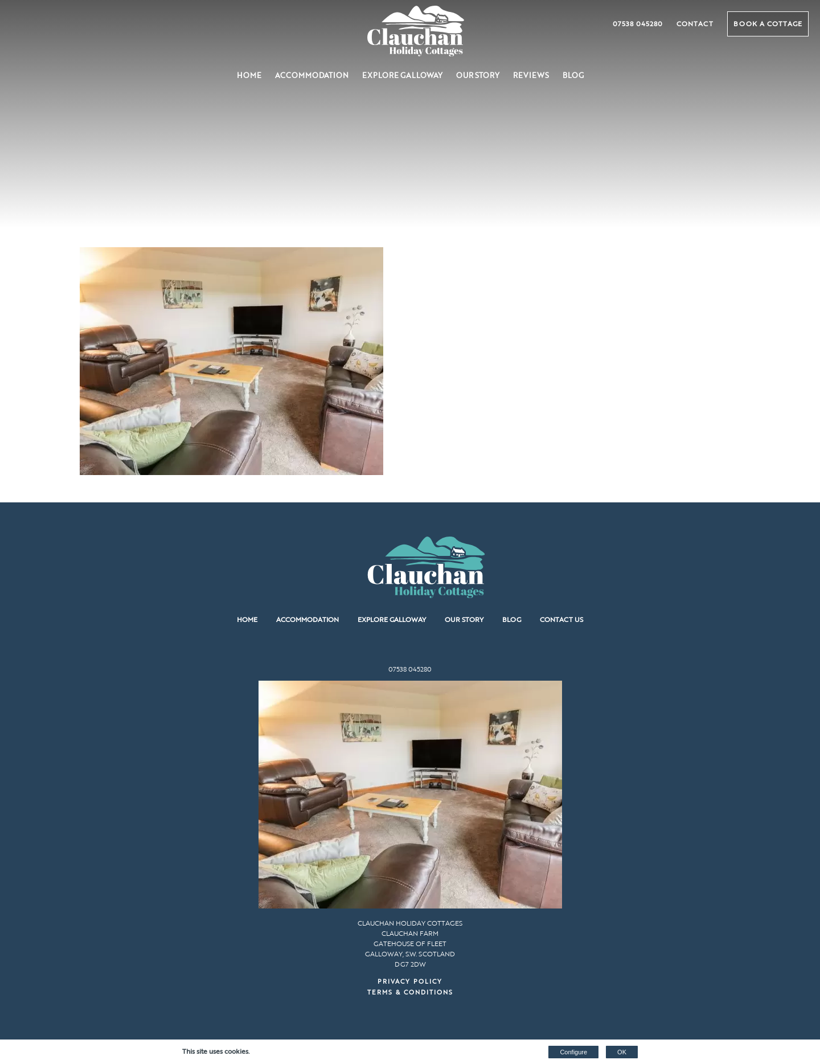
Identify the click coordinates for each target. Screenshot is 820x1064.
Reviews (531, 75)
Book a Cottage (767, 23)
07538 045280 (638, 23)
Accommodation (311, 75)
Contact (695, 23)
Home (249, 75)
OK (621, 1052)
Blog (573, 75)
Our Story (477, 75)
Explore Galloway (402, 75)
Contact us (561, 619)
